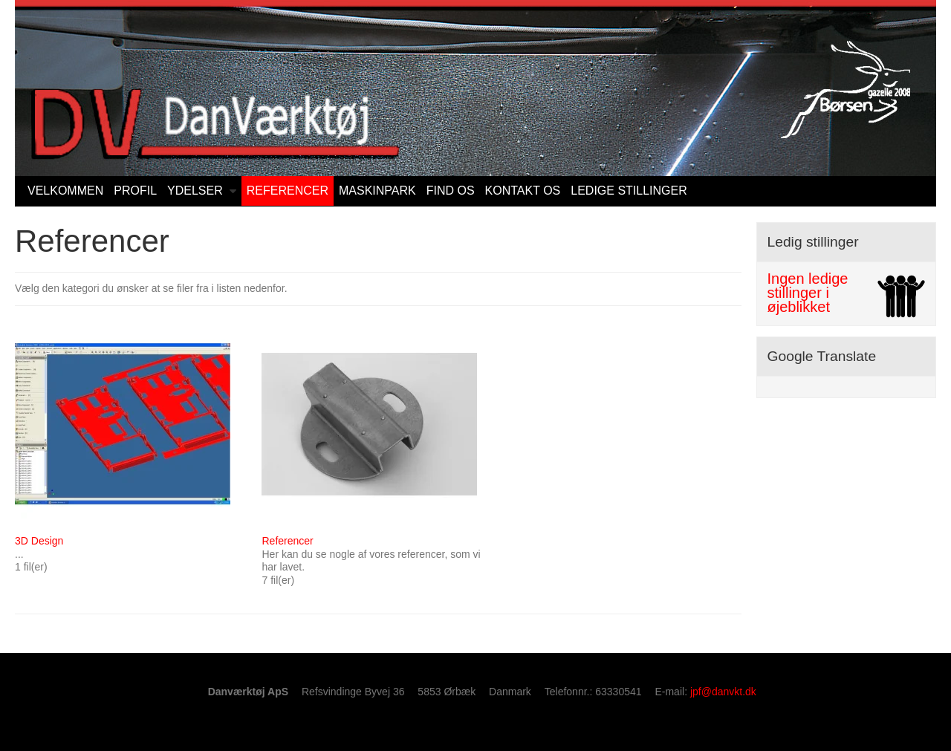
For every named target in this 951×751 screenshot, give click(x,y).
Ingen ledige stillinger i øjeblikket (807, 292)
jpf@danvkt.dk (723, 692)
